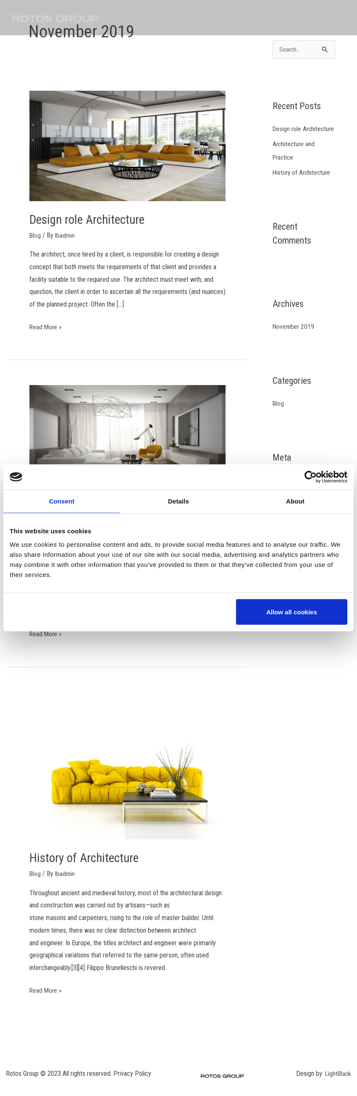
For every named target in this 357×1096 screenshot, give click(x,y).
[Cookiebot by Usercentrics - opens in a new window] (310, 477)
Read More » (46, 325)
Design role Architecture (89, 219)
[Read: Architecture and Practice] (127, 439)
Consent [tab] (62, 501)
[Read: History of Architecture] (127, 764)
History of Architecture (85, 857)
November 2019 (294, 340)
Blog (35, 235)
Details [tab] (178, 501)
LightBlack (337, 1072)
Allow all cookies (291, 611)
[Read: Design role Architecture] (127, 145)
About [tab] (295, 501)
